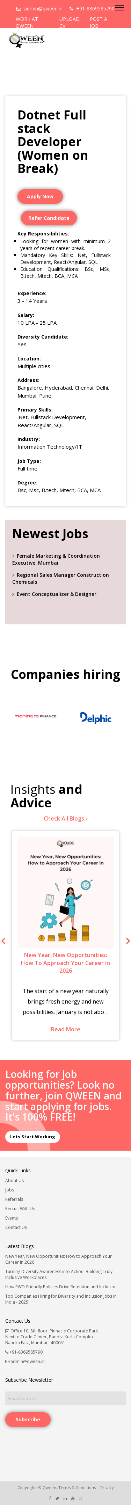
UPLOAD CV (69, 22)
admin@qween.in (39, 8)
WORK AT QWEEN (27, 22)
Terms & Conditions (77, 1487)
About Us (14, 1180)
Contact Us (16, 1227)
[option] (35, 718)
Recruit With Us (20, 1209)
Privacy (107, 1487)
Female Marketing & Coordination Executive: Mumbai (56, 559)
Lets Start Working (32, 1136)
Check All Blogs (66, 818)
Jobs (9, 1190)
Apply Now (40, 196)
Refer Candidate (49, 218)
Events (11, 1218)
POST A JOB (98, 22)
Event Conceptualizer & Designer (56, 594)
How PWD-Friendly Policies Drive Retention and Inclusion (61, 1287)
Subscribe (28, 1419)
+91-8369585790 (92, 8)
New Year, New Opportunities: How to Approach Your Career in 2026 (58, 1259)
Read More (65, 1029)
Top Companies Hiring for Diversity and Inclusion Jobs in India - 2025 (61, 1299)
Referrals (14, 1199)
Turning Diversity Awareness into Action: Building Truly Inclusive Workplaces (58, 1274)
